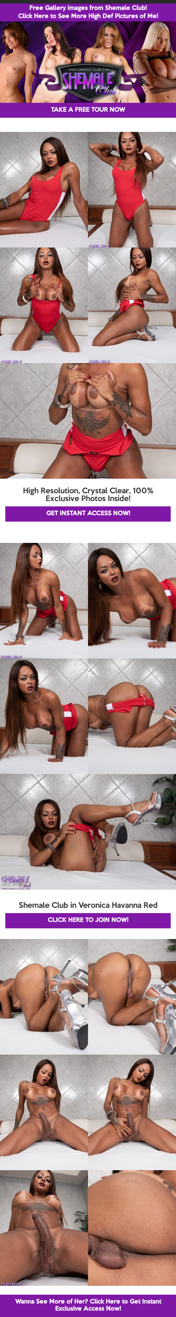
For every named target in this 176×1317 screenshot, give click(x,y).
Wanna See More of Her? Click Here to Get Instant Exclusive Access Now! (88, 1305)
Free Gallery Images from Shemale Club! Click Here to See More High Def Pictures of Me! (88, 12)
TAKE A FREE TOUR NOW (88, 110)
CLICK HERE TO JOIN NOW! (88, 920)
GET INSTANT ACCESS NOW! (88, 513)
